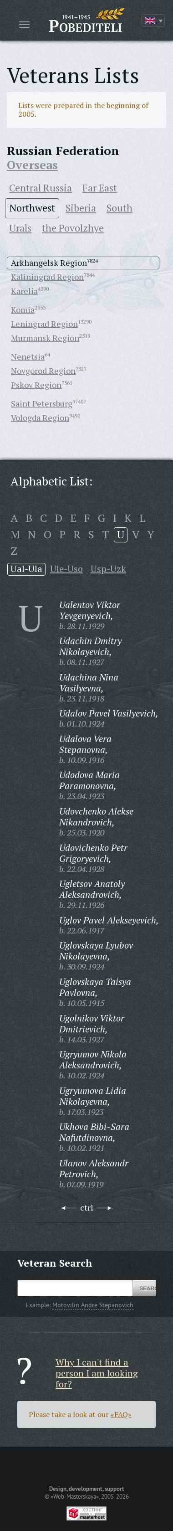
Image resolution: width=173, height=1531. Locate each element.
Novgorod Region (43, 370)
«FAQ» (121, 1414)
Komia (23, 309)
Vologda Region (40, 417)
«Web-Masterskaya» (75, 1496)
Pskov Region (36, 384)
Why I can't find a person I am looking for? (97, 1373)
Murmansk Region (45, 337)
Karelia (24, 290)
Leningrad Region (44, 323)
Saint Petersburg (41, 403)
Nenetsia (28, 356)
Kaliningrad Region (47, 276)
